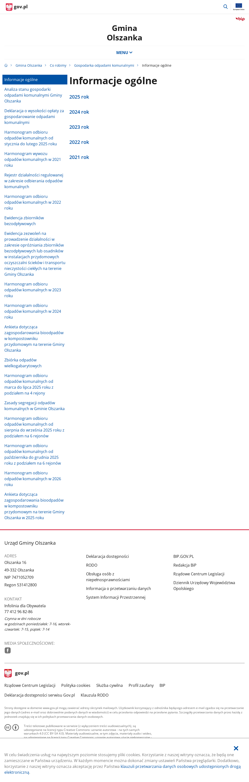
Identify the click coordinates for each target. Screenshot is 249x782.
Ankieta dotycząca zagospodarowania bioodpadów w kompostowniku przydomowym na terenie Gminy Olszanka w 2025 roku (34, 506)
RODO (91, 565)
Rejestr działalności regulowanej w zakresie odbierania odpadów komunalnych (33, 180)
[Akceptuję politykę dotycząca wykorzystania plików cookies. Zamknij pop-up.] (236, 748)
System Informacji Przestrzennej (115, 597)
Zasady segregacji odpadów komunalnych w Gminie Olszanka (34, 405)
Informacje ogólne (21, 79)
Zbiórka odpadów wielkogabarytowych (23, 362)
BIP (162, 685)
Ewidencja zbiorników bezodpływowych (24, 220)
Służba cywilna (109, 685)
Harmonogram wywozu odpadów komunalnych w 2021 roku (32, 159)
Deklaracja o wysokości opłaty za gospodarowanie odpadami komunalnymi (34, 116)
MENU (124, 52)
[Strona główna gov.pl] (17, 7)
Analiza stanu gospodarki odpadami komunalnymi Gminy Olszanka (33, 95)
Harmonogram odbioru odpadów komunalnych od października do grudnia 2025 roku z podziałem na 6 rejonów (32, 454)
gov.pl (16, 673)
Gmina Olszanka (124, 32)
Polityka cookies (75, 685)
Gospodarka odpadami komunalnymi (104, 65)
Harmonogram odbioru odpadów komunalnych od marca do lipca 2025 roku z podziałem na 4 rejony (28, 384)
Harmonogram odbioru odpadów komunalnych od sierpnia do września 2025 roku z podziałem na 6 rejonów (34, 427)
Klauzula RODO (94, 695)
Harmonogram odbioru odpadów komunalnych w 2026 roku (32, 478)
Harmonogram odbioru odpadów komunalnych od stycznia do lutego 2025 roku (30, 138)
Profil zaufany (141, 685)
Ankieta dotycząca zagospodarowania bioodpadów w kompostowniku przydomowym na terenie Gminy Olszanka (34, 338)
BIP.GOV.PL (183, 556)
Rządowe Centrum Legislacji (198, 574)
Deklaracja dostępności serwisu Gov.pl (39, 695)
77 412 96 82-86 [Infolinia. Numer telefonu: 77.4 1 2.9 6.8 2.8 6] (18, 611)
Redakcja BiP (184, 565)
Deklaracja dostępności (107, 556)
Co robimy (58, 65)
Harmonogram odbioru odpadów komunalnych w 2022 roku (32, 202)
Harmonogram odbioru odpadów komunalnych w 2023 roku (32, 289)
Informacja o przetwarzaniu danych (118, 588)
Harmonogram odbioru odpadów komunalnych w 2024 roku (32, 311)
